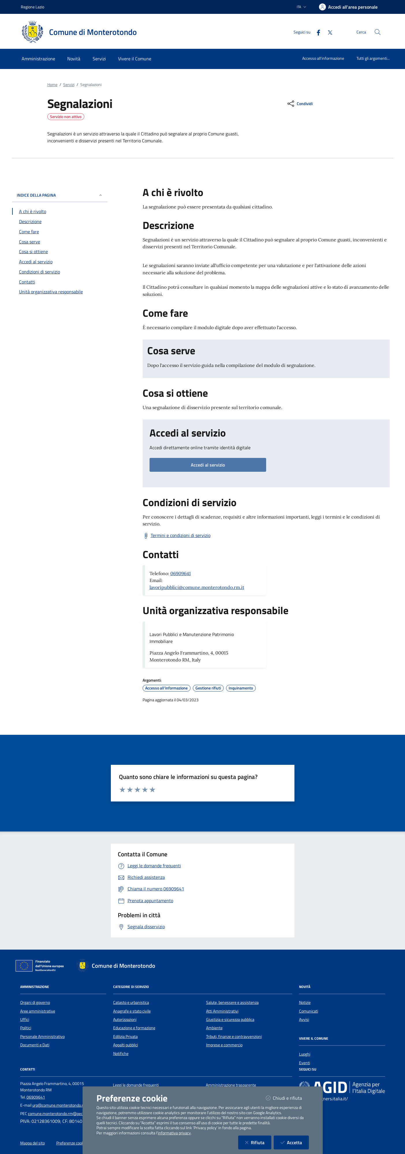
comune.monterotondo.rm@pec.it (57, 1113)
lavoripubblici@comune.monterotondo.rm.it (197, 587)
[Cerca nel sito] (378, 32)
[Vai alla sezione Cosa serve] (59, 241)
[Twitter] (327, 32)
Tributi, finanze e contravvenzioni (234, 1036)
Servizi (68, 84)
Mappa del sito (32, 1143)
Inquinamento (241, 688)
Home (52, 84)
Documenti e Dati (34, 1045)
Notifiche (120, 1053)
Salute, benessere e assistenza (232, 1002)
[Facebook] (316, 32)
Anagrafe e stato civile (132, 1011)
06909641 (180, 573)
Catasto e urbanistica (131, 1002)
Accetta (295, 1142)
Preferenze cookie (71, 1143)
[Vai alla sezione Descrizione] (59, 221)
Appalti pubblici (125, 1045)
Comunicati (308, 1011)
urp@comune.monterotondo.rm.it (61, 1105)
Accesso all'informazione (323, 58)
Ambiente (214, 1028)
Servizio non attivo (65, 116)
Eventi (304, 1063)
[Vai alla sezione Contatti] (59, 281)
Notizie (305, 1002)
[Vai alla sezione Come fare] (59, 231)
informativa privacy (174, 1133)
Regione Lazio (32, 7)
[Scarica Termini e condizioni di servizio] (176, 535)
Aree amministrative (37, 1011)
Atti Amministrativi (222, 1011)
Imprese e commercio (224, 1045)
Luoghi (304, 1054)
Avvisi (304, 1019)
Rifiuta (258, 1142)
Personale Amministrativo (42, 1036)
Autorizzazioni (125, 1019)
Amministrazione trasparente (231, 1085)
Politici (25, 1028)
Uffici (24, 1019)
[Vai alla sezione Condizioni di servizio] (59, 271)
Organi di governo (35, 1002)
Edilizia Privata (125, 1036)
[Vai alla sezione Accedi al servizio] (59, 261)
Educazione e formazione (134, 1028)
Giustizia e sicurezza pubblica (230, 1019)
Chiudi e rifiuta (287, 1097)
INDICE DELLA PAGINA (60, 195)
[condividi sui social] (299, 103)
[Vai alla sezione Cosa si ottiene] (59, 251)
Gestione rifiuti (208, 688)
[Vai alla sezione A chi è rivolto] (59, 211)
